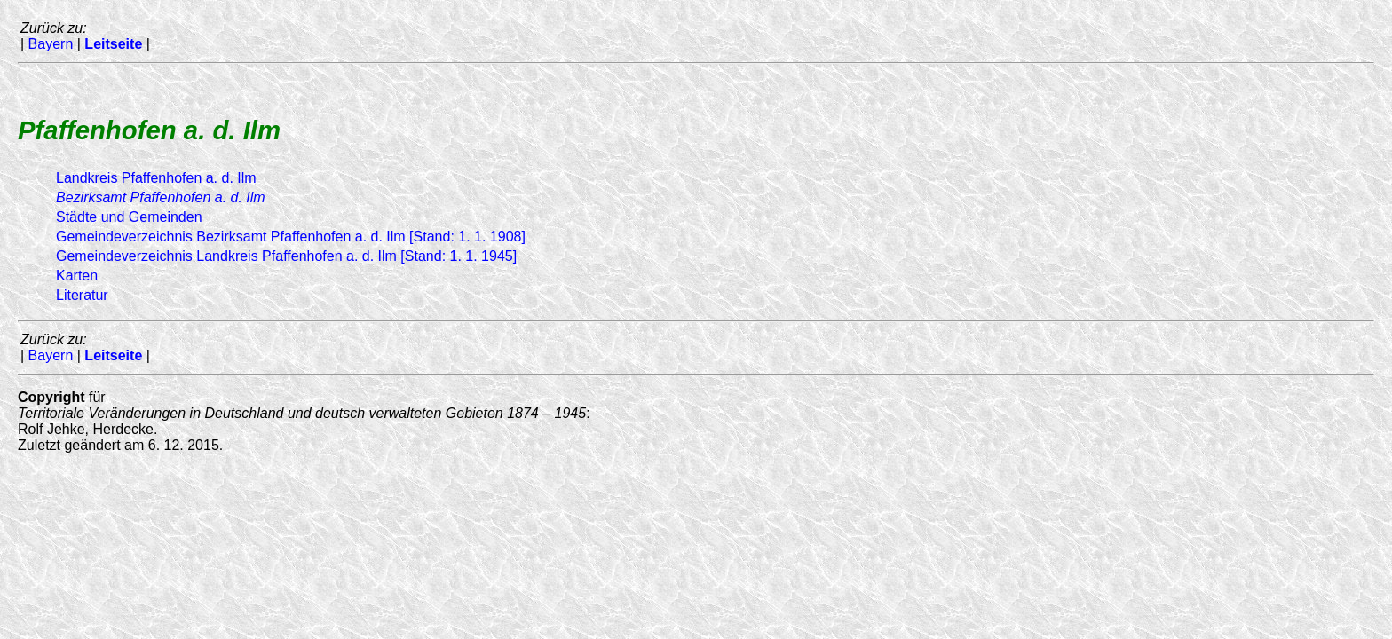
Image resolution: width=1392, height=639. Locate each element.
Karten (77, 275)
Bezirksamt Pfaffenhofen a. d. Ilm (160, 197)
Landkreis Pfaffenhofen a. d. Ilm (156, 177)
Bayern (51, 43)
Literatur (82, 295)
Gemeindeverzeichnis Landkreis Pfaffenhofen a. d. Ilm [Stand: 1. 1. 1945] (286, 256)
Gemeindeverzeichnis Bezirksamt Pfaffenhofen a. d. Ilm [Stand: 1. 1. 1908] (291, 236)
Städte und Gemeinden (129, 217)
